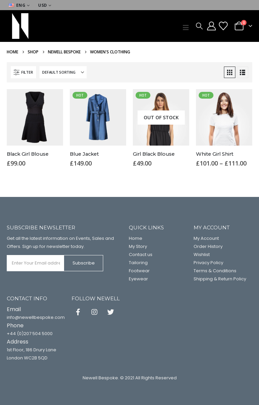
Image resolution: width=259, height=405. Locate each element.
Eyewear (138, 279)
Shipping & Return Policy (220, 279)
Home (135, 238)
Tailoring (138, 262)
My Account (206, 238)
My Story (138, 246)
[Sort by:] (63, 72)
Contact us (140, 254)
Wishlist (202, 254)
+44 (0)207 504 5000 (30, 333)
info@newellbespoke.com (36, 317)
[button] (187, 27)
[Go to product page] (35, 117)
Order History (208, 246)
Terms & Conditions (215, 271)
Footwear (139, 271)
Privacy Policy (208, 262)
